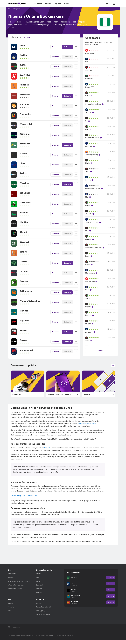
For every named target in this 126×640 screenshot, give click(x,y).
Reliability (39, 592)
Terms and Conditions (43, 614)
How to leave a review (15, 589)
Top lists (58, 4)
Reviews (48, 4)
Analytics (11, 607)
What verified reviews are (16, 585)
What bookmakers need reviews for (19, 581)
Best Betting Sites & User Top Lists (24, 496)
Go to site (67, 47)
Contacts (39, 603)
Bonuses (39, 589)
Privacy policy (40, 611)
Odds (38, 581)
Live (37, 577)
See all (100, 353)
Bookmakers (37, 4)
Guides (10, 603)
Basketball (39, 585)
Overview (55, 47)
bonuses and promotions (87, 424)
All (113, 365)
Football (38, 574)
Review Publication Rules (44, 607)
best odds (47, 448)
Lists (9, 611)
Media (66, 4)
